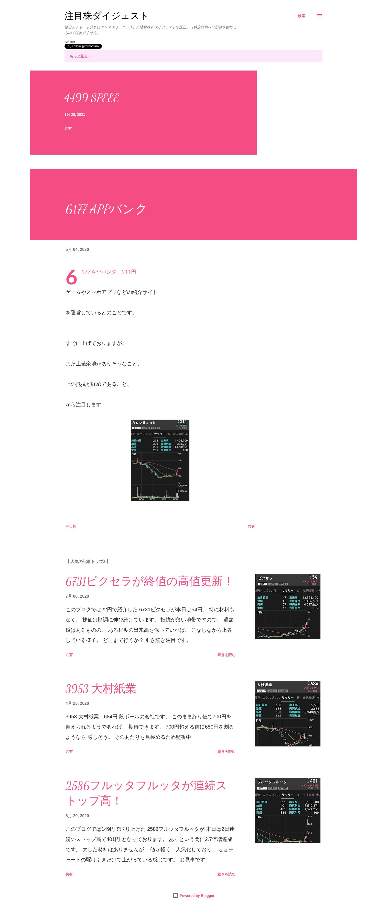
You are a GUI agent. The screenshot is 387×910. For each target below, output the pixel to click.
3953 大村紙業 (101, 688)
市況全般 (206, 56)
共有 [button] (68, 128)
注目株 (101, 56)
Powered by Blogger (193, 896)
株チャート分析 (171, 56)
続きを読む (226, 654)
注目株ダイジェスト (106, 15)
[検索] (301, 15)
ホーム (75, 56)
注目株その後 (132, 56)
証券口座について (242, 56)
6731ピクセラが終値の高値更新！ (150, 581)
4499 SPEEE (91, 97)
